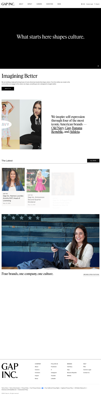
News (59, 4)
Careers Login (89, 4)
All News (93, 161)
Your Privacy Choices (35, 388)
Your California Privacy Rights (52, 388)
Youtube (53, 375)
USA (83, 4)
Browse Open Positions (91, 274)
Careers (39, 4)
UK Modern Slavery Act (80, 388)
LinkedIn (53, 378)
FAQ (84, 366)
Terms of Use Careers (15, 388)
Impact (30, 4)
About (21, 4)
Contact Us (86, 372)
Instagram (54, 372)
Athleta (75, 131)
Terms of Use (5, 388)
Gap (68, 128)
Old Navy (57, 128)
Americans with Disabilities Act (9, 389)
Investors (49, 4)
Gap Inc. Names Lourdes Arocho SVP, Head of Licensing (13, 199)
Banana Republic (72, 372)
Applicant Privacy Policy (67, 388)
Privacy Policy (25, 388)
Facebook (53, 366)
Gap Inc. (5, 195)
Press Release (6, 171)
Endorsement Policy (23, 389)
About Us (8, 88)
